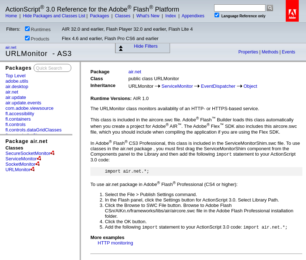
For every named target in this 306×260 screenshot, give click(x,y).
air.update (15, 97)
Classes (123, 15)
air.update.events (23, 102)
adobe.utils (16, 81)
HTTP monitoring (115, 243)
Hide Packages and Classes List (54, 15)
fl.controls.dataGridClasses (33, 130)
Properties (248, 52)
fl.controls (15, 124)
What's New (148, 15)
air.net (11, 47)
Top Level (15, 75)
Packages (100, 15)
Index (171, 15)
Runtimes (38, 29)
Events (288, 52)
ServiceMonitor (21, 158)
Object (250, 86)
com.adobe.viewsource (29, 108)
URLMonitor (17, 169)
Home (11, 15)
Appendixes (193, 15)
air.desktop (16, 86)
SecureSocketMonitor (27, 153)
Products (37, 39)
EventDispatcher (218, 86)
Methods (271, 52)
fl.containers (18, 119)
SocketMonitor (20, 164)
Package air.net (26, 141)
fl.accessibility (19, 113)
